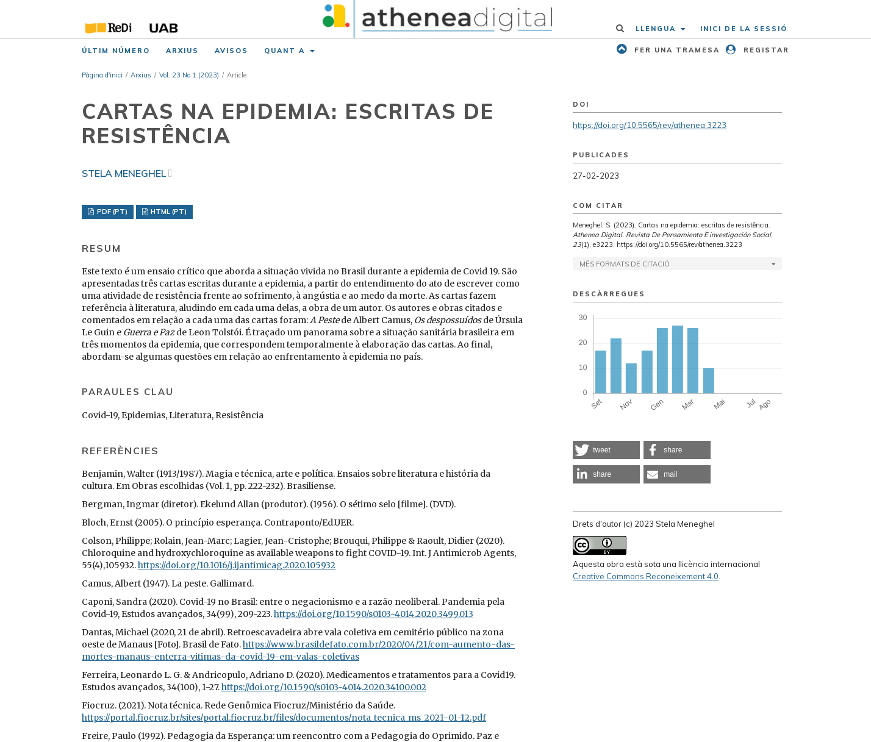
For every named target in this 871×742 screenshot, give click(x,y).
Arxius (182, 50)
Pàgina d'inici (102, 75)
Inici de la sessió (743, 28)
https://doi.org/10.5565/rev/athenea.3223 (649, 125)
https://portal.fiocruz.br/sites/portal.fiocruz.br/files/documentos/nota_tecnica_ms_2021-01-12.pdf (284, 717)
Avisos (231, 50)
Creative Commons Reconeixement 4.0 (646, 576)
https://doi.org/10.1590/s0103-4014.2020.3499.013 (373, 613)
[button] (606, 450)
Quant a (286, 50)
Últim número (116, 50)
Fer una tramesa (675, 50)
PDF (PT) (111, 211)
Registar (764, 50)
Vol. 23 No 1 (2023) (189, 75)
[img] (436, 19)
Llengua (657, 28)
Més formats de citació (624, 264)
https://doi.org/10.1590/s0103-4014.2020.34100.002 (323, 687)
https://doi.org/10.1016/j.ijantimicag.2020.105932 (236, 565)
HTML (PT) (168, 211)
